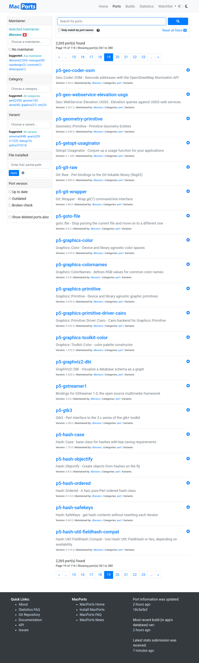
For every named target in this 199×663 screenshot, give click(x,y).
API (21, 625)
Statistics (147, 6)
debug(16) (25, 140)
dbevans (97, 82)
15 (74, 57)
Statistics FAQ (29, 610)
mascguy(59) (37, 60)
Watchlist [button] (165, 6)
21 (126, 57)
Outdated (17, 199)
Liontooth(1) (34, 64)
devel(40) (14, 105)
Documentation (30, 620)
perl (119, 82)
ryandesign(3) (17, 64)
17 (91, 57)
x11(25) (13, 140)
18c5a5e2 (140, 610)
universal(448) (17, 136)
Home (103, 6)
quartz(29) (33, 136)
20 (117, 57)
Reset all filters (174, 30)
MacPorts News (92, 620)
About (23, 604)
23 (143, 57)
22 (135, 57)
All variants (30, 131)
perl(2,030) (15, 100)
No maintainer (21, 49)
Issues (24, 630)
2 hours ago (141, 630)
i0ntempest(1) (17, 69)
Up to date (18, 192)
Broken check (21, 205)
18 (100, 57)
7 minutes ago (143, 651)
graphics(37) (29, 105)
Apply (13, 172)
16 (83, 57)
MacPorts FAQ (91, 615)
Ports (117, 6)
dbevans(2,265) (18, 60)
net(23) (42, 105)
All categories (32, 96)
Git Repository (29, 615)
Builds (130, 6)
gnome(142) (30, 100)
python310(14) (18, 145)
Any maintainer (33, 55)
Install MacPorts (92, 610)
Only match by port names (75, 30)
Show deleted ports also (29, 217)
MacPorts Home (92, 604)
